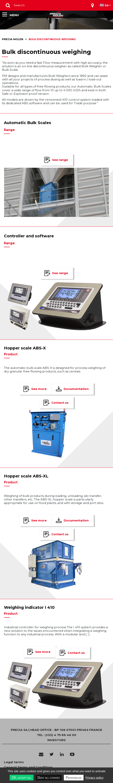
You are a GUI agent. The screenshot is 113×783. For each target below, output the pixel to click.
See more (39, 389)
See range (60, 160)
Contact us (60, 402)
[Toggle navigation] (92, 5)
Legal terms (14, 762)
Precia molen (12, 39)
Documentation (76, 389)
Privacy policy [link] (94, 777)
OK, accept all (21, 777)
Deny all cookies (49, 777)
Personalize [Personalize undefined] (74, 777)
